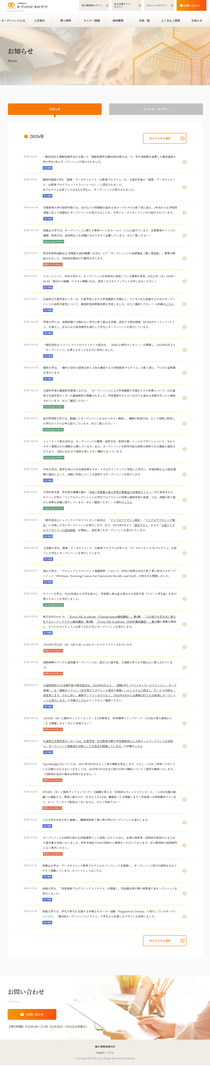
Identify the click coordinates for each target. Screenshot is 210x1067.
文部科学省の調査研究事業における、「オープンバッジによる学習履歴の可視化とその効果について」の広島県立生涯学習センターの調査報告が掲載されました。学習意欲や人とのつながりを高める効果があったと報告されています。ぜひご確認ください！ (109, 397)
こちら (98, 872)
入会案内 (39, 20)
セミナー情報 (92, 20)
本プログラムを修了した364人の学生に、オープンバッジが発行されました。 (89, 191)
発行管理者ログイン (92, 5)
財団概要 (118, 20)
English (100, 1054)
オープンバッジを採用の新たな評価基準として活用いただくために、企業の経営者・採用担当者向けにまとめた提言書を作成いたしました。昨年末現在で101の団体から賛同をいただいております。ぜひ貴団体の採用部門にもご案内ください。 (110, 844)
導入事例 (65, 20)
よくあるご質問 (170, 20)
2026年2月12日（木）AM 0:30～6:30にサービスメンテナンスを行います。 (89, 646)
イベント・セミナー (156, 110)
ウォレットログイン (157, 5)
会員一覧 (144, 20)
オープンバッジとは (13, 20)
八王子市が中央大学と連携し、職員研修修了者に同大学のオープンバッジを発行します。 (96, 821)
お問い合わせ (191, 5)
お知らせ (196, 20)
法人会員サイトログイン (122, 5)
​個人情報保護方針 (105, 1048)
